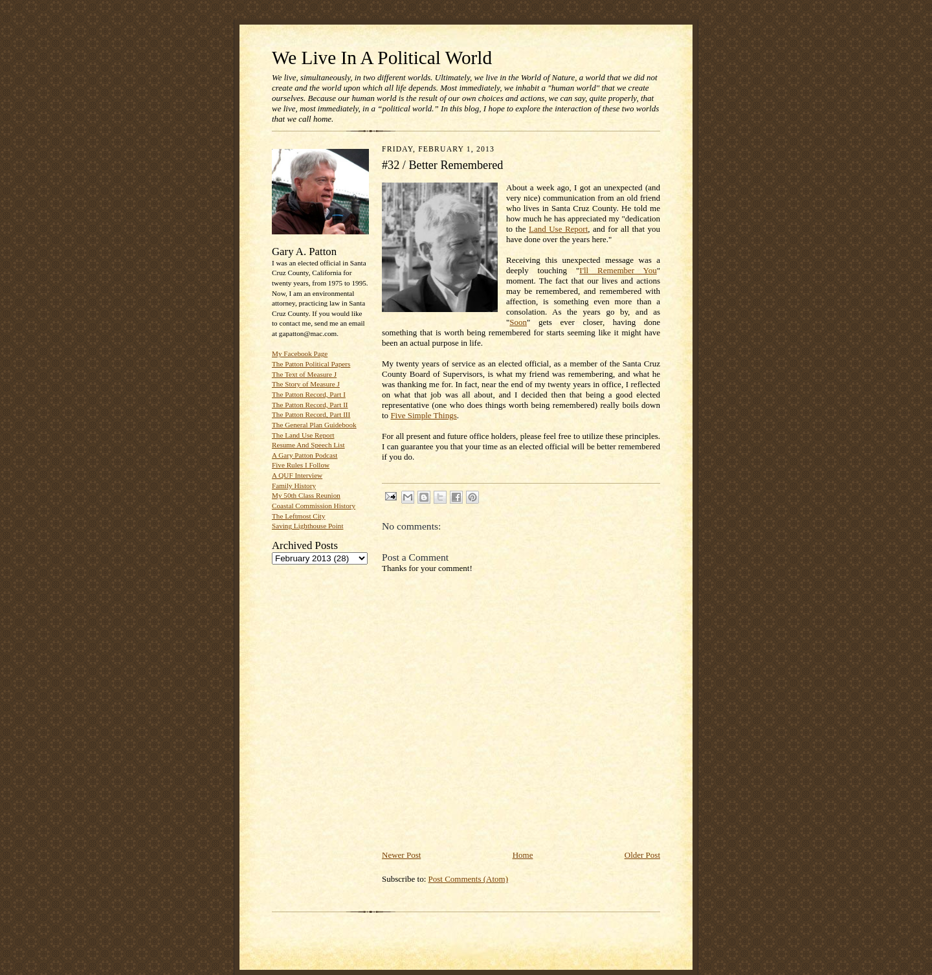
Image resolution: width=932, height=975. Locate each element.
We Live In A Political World (382, 57)
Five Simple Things (423, 415)
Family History (294, 485)
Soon (518, 322)
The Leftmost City (299, 516)
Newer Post (401, 855)
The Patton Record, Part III (311, 414)
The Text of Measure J (304, 374)
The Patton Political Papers (311, 364)
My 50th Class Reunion (306, 495)
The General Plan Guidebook (314, 425)
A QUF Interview (297, 475)
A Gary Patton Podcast (304, 455)
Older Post (642, 855)
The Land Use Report (303, 435)
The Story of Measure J (306, 384)
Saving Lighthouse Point (307, 526)
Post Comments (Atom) (468, 879)
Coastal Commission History (313, 506)
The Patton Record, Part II (310, 405)
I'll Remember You (617, 270)
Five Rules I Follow (300, 465)
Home (523, 855)
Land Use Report (558, 229)
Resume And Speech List (308, 445)
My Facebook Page (299, 353)
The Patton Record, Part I (309, 394)
